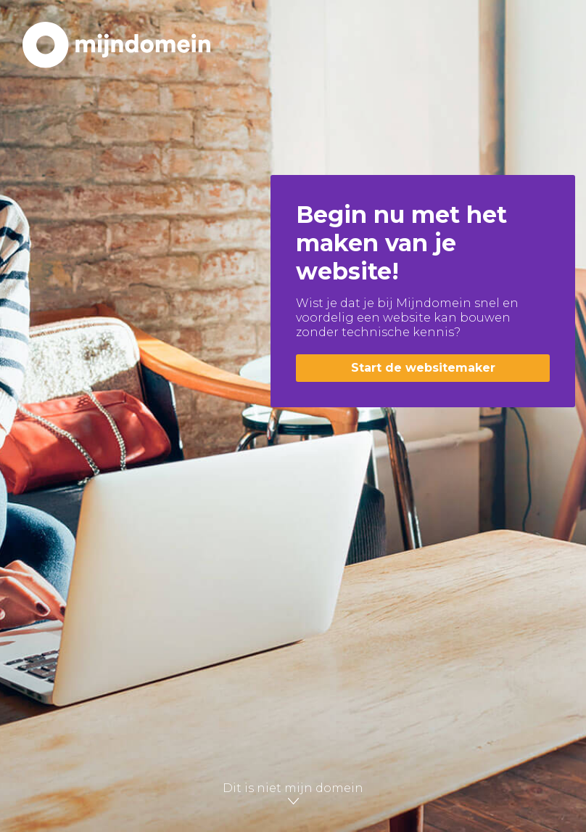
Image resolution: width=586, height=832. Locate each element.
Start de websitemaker (423, 368)
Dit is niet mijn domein (293, 794)
